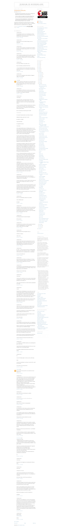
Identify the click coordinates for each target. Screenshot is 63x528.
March (40, 224)
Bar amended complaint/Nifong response (42, 317)
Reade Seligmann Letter (42, 88)
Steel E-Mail (40, 171)
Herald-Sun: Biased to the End (43, 137)
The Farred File (41, 89)
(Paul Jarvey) (41, 33)
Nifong (18, 27)
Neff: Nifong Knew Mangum (43, 141)
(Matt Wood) (42, 46)
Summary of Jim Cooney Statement (44, 180)
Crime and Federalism (40, 45)
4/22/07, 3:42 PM (19, 255)
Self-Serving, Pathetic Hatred (43, 128)
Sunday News (41, 203)
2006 (39, 228)
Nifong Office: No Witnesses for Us (44, 126)
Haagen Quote (41, 187)
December (40, 72)
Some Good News (41, 133)
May (40, 82)
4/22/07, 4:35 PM (19, 272)
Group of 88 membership (40, 326)
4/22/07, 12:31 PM (20, 77)
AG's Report (40, 96)
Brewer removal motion (40, 320)
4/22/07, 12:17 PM (20, 71)
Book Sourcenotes (39, 333)
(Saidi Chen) (41, 57)
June (40, 80)
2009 (39, 68)
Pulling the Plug (41, 210)
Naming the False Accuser (42, 167)
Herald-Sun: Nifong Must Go (43, 164)
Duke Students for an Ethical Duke (42, 300)
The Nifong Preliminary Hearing (43, 148)
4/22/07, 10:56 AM (20, 37)
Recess (40, 152)
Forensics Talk (39, 304)
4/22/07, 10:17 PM (20, 418)
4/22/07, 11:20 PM (20, 464)
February (40, 225)
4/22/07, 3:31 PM (19, 237)
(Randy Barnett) (42, 49)
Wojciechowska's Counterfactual (43, 105)
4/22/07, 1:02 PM (19, 93)
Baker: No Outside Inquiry (42, 84)
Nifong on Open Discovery (42, 190)
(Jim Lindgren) (42, 43)
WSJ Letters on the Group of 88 (43, 129)
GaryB (17, 80)
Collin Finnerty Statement (42, 183)
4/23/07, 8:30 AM (19, 510)
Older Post (34, 523)
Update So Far (41, 153)
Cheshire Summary (41, 177)
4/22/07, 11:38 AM (20, 51)
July (39, 79)
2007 (39, 71)
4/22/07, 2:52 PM (19, 227)
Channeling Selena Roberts (42, 195)
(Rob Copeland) (42, 40)
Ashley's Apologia (41, 134)
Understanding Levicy (42, 121)
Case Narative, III (41, 188)
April (40, 83)
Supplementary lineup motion (41, 314)
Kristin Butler (39, 294)
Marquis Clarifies (41, 156)
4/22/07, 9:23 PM (19, 399)
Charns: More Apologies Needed (43, 159)
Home (25, 523)
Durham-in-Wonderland (31, 4)
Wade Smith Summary (42, 179)
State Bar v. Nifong (40, 319)
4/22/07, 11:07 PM (20, 456)
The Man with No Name (42, 198)
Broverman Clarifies (42, 145)
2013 (39, 63)
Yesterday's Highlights (42, 176)
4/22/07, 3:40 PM (19, 245)
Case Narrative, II (41, 194)
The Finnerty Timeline (42, 104)
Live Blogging (41, 160)
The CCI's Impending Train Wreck (43, 218)
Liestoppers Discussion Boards (41, 298)
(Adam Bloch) (42, 36)
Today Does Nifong (41, 206)
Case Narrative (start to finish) (41, 293)
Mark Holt (18, 369)
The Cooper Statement (42, 184)
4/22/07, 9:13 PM (19, 394)
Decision (40, 151)
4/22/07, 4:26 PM (19, 262)
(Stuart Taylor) (40, 30)
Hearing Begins (41, 155)
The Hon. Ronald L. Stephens (43, 221)
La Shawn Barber (39, 303)
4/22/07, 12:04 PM (20, 59)
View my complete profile (41, 23)
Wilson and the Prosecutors (42, 92)
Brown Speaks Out (41, 144)
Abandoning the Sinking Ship (43, 113)
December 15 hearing (40, 318)
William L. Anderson (40, 297)
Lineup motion (39, 313)
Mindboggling (41, 191)
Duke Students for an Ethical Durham (42, 305)
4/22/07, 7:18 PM (19, 318)
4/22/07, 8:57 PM (19, 389)
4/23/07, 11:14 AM (20, 519)
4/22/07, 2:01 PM (19, 220)
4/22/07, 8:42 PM (19, 373)
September (40, 76)
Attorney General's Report (40, 311)
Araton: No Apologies (42, 109)
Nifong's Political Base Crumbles (43, 219)
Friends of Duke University (41, 299)
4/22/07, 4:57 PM (19, 285)
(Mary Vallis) (41, 31)
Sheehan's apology (19, 515)
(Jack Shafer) (39, 53)
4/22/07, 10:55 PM (20, 435)
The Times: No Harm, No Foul (43, 112)
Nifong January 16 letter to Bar (41, 323)
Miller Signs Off (41, 110)
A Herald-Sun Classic (42, 214)
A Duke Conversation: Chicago (43, 117)
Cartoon (40, 116)
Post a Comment (16, 521)
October (40, 75)
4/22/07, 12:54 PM (20, 86)
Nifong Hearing (41, 211)
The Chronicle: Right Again (43, 114)
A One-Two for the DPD (42, 95)
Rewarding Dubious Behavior (43, 204)
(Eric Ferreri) (40, 50)
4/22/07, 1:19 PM (19, 193)
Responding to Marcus (42, 192)
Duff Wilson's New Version (42, 172)
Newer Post (15, 523)
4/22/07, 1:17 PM (19, 172)
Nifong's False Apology (42, 165)
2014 (39, 61)
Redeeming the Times (42, 138)
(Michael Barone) (41, 44)
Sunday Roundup (41, 91)
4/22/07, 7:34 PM (19, 351)
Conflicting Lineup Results (41, 306)
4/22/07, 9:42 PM (19, 404)
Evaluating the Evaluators (42, 208)
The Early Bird (41, 215)
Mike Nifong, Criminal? (42, 149)
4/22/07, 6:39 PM (19, 302)
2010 (39, 67)
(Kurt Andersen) (42, 27)
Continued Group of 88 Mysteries (43, 207)
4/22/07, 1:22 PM (19, 203)
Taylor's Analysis (41, 168)
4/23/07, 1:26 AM (19, 478)
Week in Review (41, 120)
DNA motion (39, 312)
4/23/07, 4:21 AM (19, 495)
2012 (39, 64)
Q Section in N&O (41, 140)
